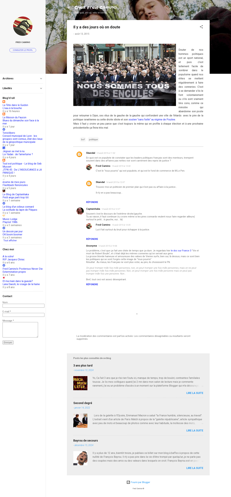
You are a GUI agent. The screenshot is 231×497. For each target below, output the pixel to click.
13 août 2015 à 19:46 (107, 246)
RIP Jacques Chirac (14, 259)
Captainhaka (93, 208)
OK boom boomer (12, 234)
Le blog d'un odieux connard (18, 206)
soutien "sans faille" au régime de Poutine (151, 119)
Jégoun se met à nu (14, 151)
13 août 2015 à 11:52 (105, 153)
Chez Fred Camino (96, 7)
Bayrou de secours (85, 440)
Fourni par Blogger (138, 482)
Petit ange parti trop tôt (16, 197)
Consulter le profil (23, 50)
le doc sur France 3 (181, 250)
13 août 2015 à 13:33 (121, 166)
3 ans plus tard (83, 365)
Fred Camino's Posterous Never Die (23, 268)
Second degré (82, 403)
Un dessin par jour (13, 231)
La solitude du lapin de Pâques (20, 209)
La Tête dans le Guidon (15, 105)
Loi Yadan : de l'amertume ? (18, 154)
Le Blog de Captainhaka (16, 194)
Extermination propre (14, 271)
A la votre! (8, 256)
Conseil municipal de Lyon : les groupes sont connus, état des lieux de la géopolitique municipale (23, 138)
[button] (201, 27)
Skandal (90, 153)
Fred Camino (103, 165)
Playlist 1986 (10, 222)
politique (93, 139)
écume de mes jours (14, 182)
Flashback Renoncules (15, 185)
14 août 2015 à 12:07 (115, 182)
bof (83, 139)
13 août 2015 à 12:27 (110, 209)
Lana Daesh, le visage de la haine (21, 284)
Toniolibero (9, 132)
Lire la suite (194, 393)
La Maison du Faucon (14, 117)
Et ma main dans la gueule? (18, 281)
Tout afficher (10, 240)
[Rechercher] (208, 9)
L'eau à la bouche (12, 108)
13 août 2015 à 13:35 (121, 225)
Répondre (92, 202)
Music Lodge (10, 219)
